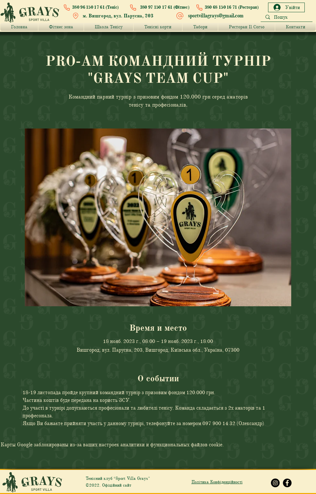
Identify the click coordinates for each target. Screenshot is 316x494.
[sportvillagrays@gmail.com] (210, 16)
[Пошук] (286, 17)
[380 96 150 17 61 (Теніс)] (92, 7)
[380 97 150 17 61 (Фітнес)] (158, 7)
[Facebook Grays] (287, 483)
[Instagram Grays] (275, 483)
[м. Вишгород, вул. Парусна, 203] (114, 16)
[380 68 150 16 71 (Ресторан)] (225, 7)
